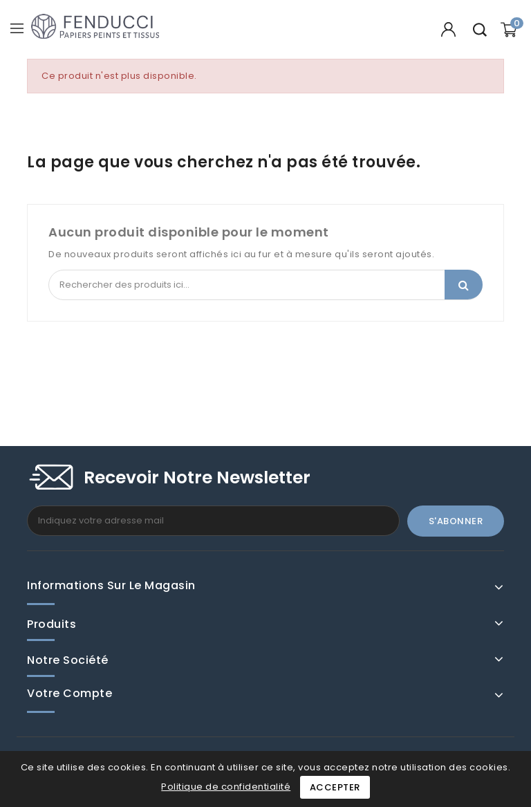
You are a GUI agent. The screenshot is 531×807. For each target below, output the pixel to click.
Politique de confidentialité (225, 786)
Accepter (335, 787)
